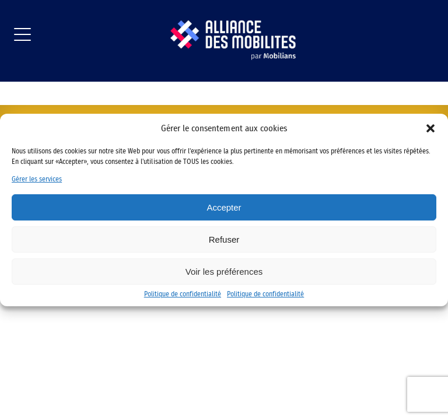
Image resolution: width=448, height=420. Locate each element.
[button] (430, 128)
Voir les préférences (224, 271)
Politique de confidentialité (182, 294)
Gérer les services (37, 179)
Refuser (224, 239)
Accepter (223, 207)
